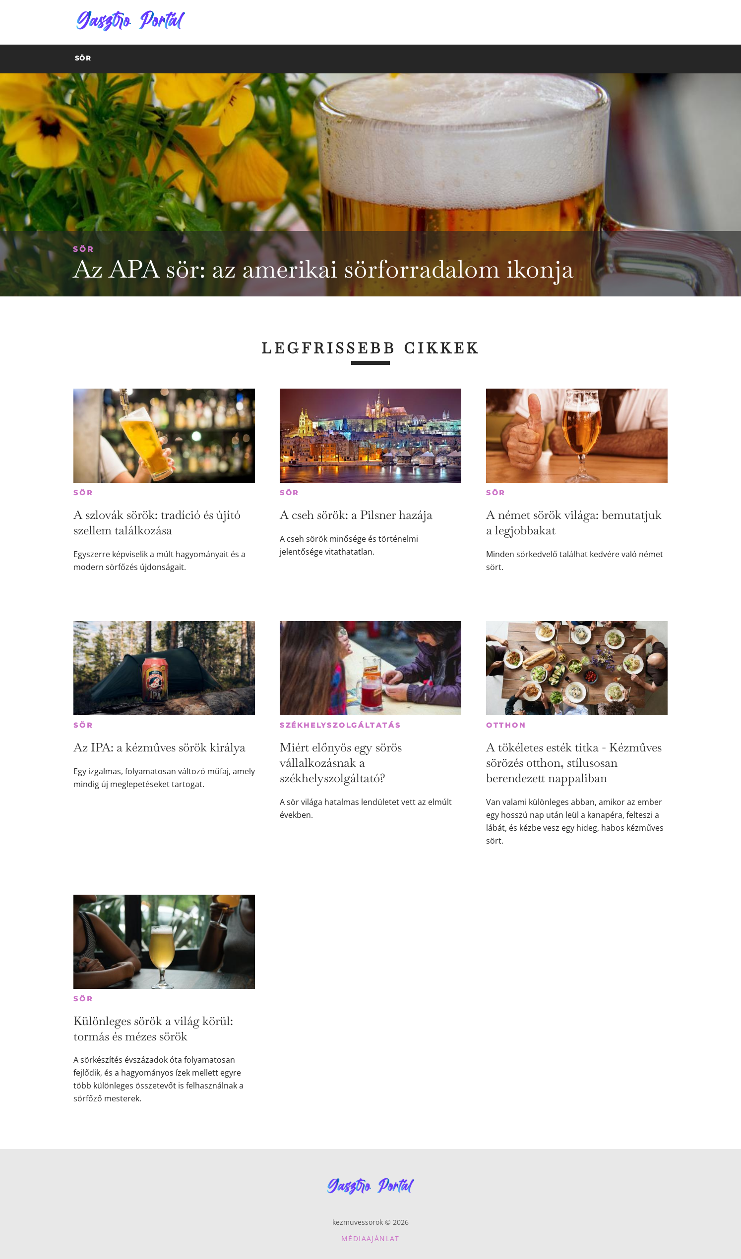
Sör (83, 249)
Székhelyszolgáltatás (340, 725)
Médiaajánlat (370, 1238)
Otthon (506, 725)
